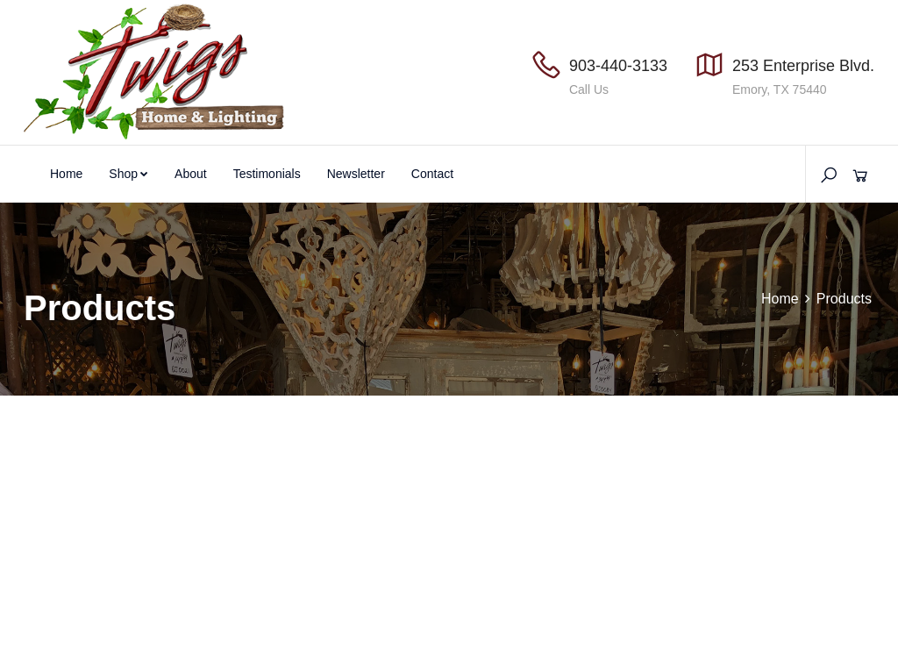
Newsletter (356, 174)
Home (66, 174)
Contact (432, 174)
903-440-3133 (618, 66)
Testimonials (267, 174)
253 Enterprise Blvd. (803, 66)
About (191, 174)
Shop (128, 174)
